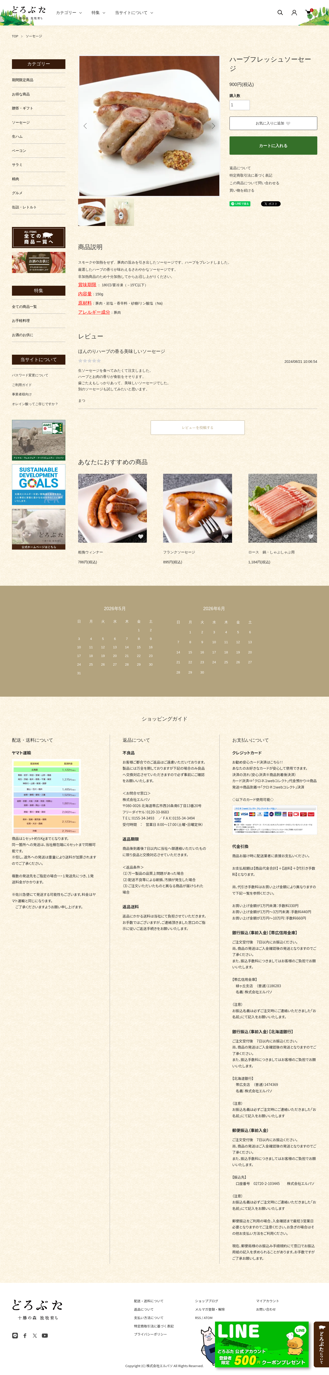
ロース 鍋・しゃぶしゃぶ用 (271, 552)
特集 (96, 12)
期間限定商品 (22, 80)
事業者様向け (22, 394)
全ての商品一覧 (24, 307)
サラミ (17, 165)
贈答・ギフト (22, 108)
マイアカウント (267, 1300)
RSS (198, 1317)
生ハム (17, 136)
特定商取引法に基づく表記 (251, 175)
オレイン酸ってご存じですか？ (35, 404)
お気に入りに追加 (273, 123)
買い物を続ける (242, 190)
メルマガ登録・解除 (210, 1309)
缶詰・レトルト (24, 207)
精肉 (15, 179)
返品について (240, 168)
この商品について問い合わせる (254, 183)
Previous (86, 126)
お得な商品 (21, 94)
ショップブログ (206, 1300)
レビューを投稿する (198, 427)
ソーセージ (34, 36)
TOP (15, 36)
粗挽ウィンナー (90, 552)
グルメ (17, 193)
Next (213, 126)
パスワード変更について (30, 375)
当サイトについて (131, 12)
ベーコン (19, 151)
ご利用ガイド (22, 385)
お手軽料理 (21, 321)
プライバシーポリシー (150, 1334)
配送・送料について (149, 1300)
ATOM (208, 1317)
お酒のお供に (22, 335)
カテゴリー (66, 12)
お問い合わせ (266, 1309)
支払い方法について (149, 1317)
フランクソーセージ (179, 552)
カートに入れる (273, 146)
